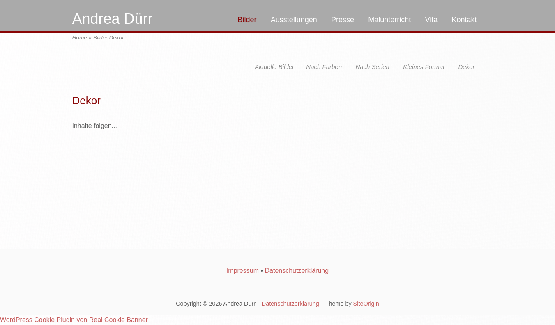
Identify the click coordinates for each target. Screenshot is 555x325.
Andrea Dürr (112, 18)
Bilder (246, 20)
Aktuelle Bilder (274, 66)
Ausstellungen (294, 20)
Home (79, 37)
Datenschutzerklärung (297, 270)
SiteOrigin (366, 303)
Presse (342, 20)
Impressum (242, 270)
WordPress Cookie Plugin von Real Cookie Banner (74, 319)
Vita (431, 20)
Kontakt (464, 20)
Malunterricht (389, 20)
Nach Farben (324, 66)
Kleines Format (423, 66)
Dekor (466, 66)
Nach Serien (372, 66)
